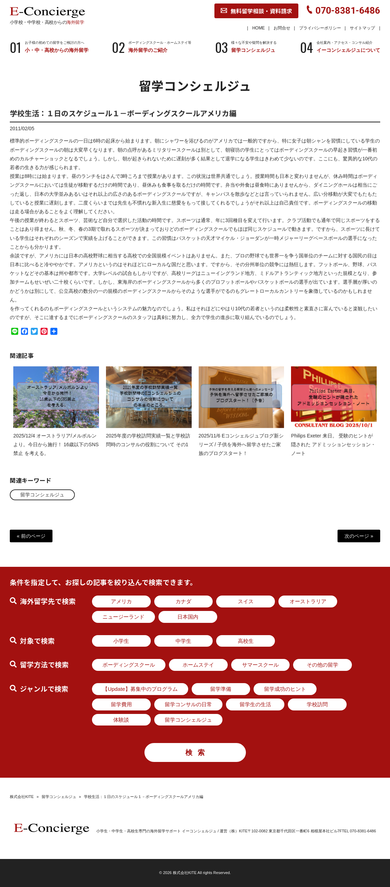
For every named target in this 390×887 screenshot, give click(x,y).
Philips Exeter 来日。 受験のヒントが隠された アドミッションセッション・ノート (333, 450)
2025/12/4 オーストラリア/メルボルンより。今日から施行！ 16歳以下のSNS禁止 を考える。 (56, 450)
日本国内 (187, 617)
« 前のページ (31, 536)
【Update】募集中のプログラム (140, 689)
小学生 (121, 641)
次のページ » (359, 536)
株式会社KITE (22, 797)
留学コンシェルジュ (42, 494)
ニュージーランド (123, 617)
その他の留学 (322, 665)
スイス (246, 601)
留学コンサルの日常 (188, 704)
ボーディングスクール (128, 665)
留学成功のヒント (285, 689)
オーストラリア (308, 601)
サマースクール (260, 665)
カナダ (183, 601)
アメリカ (121, 601)
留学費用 (121, 704)
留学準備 (220, 689)
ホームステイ (198, 665)
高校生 (246, 641)
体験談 (121, 720)
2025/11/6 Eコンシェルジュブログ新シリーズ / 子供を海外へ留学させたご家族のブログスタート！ (241, 450)
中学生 (183, 641)
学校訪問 (317, 704)
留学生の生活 (255, 704)
